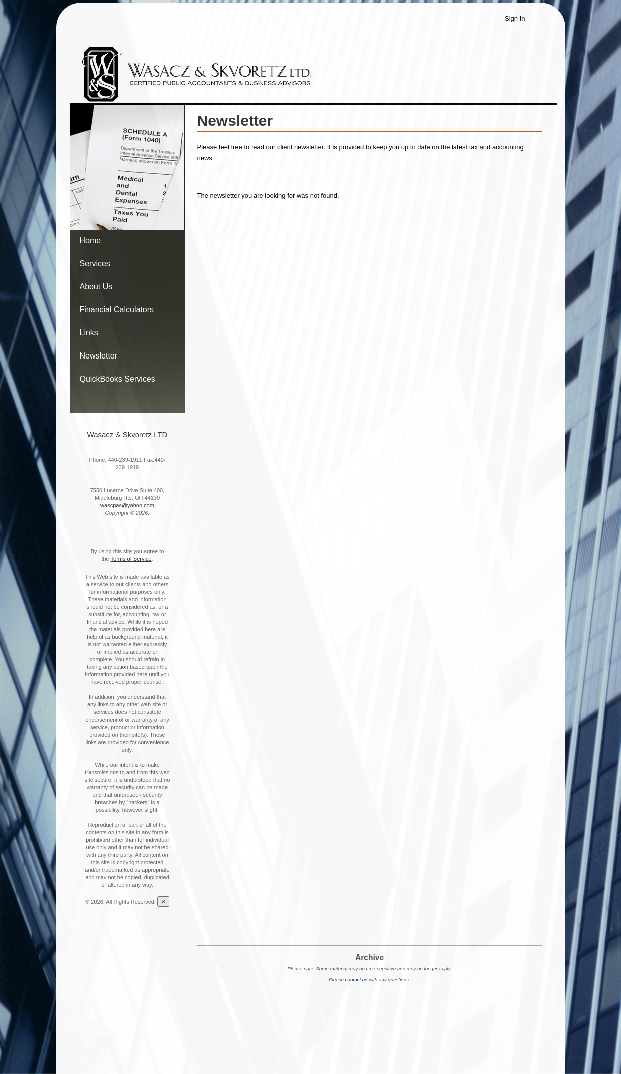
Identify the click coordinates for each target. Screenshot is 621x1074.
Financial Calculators (117, 309)
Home (90, 240)
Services (95, 263)
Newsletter (99, 355)
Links (89, 332)
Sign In (515, 18)
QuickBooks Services (117, 379)
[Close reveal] (163, 901)
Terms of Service (131, 559)
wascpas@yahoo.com (127, 505)
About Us (96, 286)
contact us (356, 979)
